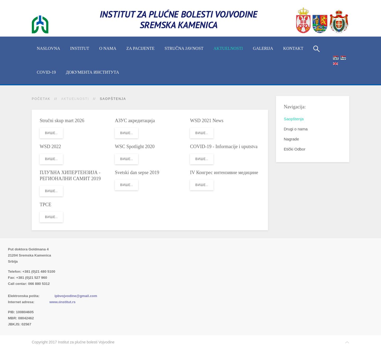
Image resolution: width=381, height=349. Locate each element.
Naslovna (48, 48)
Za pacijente (140, 48)
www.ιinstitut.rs (62, 302)
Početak (41, 99)
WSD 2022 (50, 146)
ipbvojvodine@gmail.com (76, 296)
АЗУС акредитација (135, 120)
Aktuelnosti (228, 48)
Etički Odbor (295, 149)
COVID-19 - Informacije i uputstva (223, 146)
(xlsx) (64, 290)
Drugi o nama (296, 129)
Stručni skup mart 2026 (62, 120)
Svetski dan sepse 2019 (137, 172)
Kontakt (293, 48)
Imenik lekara (33, 290)
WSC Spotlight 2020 (135, 146)
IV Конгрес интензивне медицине (224, 172)
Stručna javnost (184, 48)
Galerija (263, 48)
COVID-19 (46, 72)
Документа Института (92, 72)
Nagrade (291, 139)
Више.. (51, 133)
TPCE (45, 204)
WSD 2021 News (206, 120)
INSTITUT (79, 48)
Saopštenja (294, 119)
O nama (107, 48)
